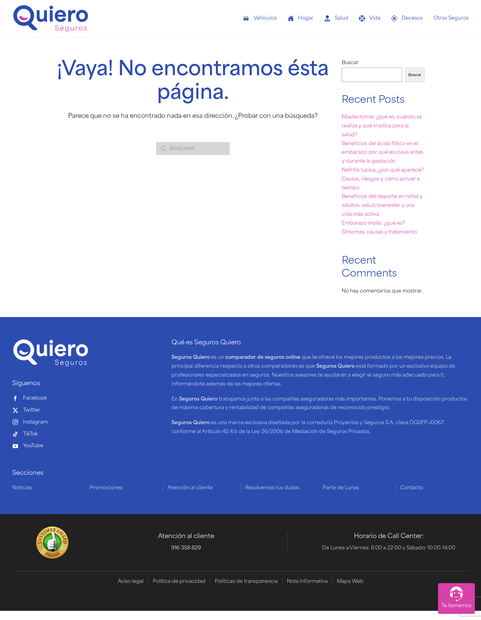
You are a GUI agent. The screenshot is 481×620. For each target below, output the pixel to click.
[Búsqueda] (193, 148)
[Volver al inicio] (50, 18)
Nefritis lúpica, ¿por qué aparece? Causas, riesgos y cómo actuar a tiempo (383, 179)
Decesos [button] (407, 18)
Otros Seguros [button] (451, 18)
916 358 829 (186, 548)
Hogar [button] (301, 18)
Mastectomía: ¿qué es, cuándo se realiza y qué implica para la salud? (382, 126)
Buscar (350, 62)
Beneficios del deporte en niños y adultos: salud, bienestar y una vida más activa (382, 205)
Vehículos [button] (260, 18)
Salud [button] (336, 18)
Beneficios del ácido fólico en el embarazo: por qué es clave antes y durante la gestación (382, 152)
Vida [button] (369, 18)
